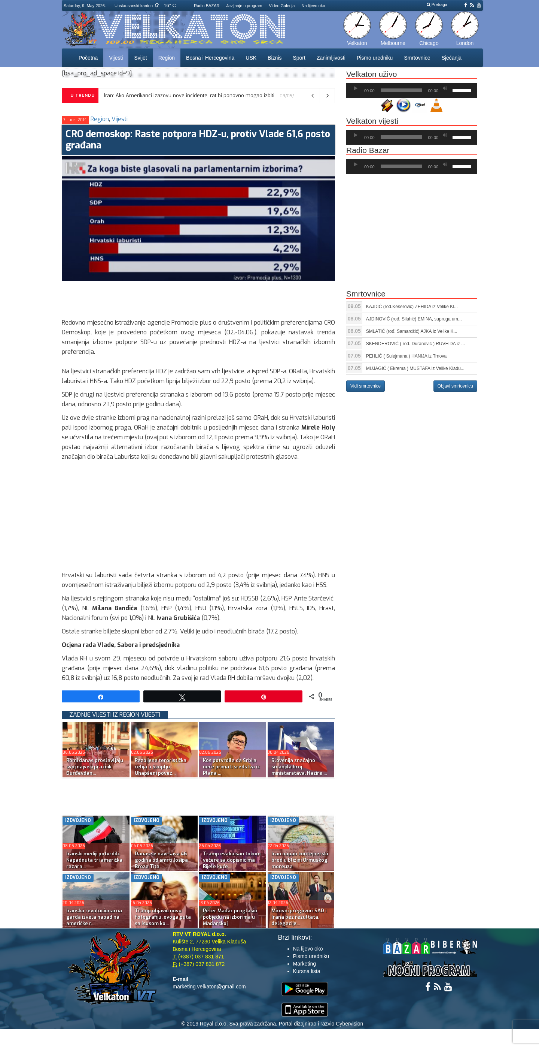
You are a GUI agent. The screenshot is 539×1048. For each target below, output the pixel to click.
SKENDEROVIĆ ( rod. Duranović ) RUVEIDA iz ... (415, 343)
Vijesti (116, 58)
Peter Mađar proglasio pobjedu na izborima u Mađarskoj (230, 917)
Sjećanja (451, 58)
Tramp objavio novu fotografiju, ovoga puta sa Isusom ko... (163, 917)
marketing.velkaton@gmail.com (209, 987)
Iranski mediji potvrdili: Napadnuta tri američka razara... (94, 860)
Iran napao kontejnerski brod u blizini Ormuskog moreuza (299, 860)
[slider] (401, 90)
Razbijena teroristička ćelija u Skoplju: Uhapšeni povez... (160, 766)
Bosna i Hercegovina (210, 58)
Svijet (140, 58)
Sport (299, 58)
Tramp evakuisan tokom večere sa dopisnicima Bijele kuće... (232, 860)
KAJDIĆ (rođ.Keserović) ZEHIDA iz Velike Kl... (412, 306)
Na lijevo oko (313, 5)
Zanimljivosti (331, 58)
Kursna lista (306, 971)
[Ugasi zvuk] (445, 88)
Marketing (304, 964)
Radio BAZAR (206, 5)
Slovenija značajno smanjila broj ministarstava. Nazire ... (299, 766)
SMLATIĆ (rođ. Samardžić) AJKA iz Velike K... (411, 331)
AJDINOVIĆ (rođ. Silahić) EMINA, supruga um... (414, 319)
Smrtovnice (417, 58)
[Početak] (355, 88)
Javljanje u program (244, 5)
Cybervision (349, 1024)
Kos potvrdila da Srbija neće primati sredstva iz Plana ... (231, 766)
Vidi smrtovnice (365, 386)
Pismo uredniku (375, 58)
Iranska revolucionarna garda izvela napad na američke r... (94, 917)
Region (166, 58)
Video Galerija (282, 5)
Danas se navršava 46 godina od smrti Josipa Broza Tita (161, 860)
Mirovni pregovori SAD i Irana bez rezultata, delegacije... (298, 917)
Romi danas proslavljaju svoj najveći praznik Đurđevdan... (94, 766)
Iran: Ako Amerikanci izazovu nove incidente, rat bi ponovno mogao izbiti (189, 95)
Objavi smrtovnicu (455, 386)
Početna (88, 58)
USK (251, 58)
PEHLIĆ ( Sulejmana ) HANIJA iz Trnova (406, 356)
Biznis (274, 58)
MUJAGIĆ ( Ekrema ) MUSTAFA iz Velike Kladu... (415, 368)
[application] (411, 90)
